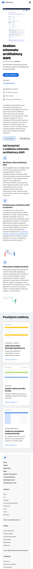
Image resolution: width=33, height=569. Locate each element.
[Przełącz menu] (30, 2)
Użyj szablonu (11, 75)
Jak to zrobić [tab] (9, 138)
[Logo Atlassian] (5, 458)
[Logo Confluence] (7, 2)
